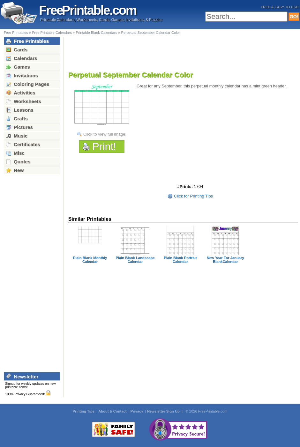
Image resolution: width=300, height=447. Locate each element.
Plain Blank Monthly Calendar (90, 260)
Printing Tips (84, 411)
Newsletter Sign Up (164, 411)
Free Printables (16, 32)
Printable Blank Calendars (96, 32)
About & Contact (112, 411)
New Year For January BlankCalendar (225, 260)
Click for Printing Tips (193, 196)
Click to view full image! (104, 134)
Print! (104, 146)
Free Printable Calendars (52, 32)
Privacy (137, 411)
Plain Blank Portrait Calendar (180, 260)
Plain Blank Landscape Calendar (135, 260)
